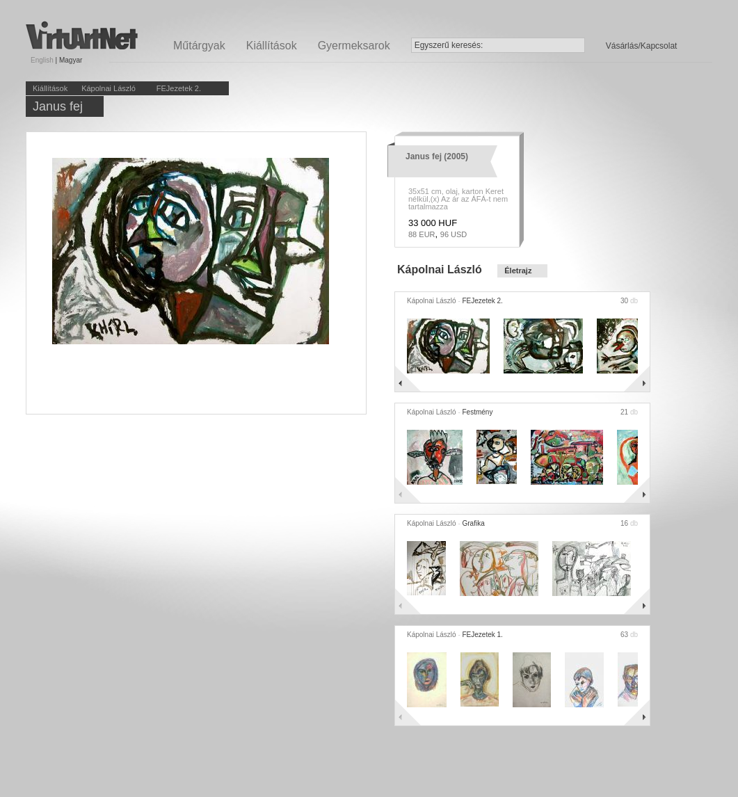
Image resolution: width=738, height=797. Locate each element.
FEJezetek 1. (483, 634)
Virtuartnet (82, 35)
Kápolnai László (108, 88)
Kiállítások (271, 45)
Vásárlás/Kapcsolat (641, 46)
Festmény (478, 412)
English (42, 60)
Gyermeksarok (354, 45)
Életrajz (517, 270)
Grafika (474, 523)
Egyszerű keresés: (449, 45)
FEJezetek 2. (179, 88)
